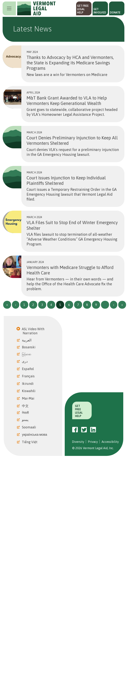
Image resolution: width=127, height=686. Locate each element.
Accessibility (110, 441)
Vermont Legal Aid (36, 8)
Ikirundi (28, 384)
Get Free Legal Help (83, 9)
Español (28, 369)
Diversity (78, 441)
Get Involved (100, 11)
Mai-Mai (28, 398)
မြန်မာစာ (27, 354)
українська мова (35, 434)
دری (25, 361)
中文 (26, 406)
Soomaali (29, 427)
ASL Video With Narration (33, 331)
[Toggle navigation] (9, 8)
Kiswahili (29, 391)
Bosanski (29, 347)
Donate (115, 12)
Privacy (93, 441)
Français (29, 376)
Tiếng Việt (30, 442)
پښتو (25, 420)
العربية (27, 340)
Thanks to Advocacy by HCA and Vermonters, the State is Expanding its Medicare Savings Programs (70, 63)
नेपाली (26, 412)
